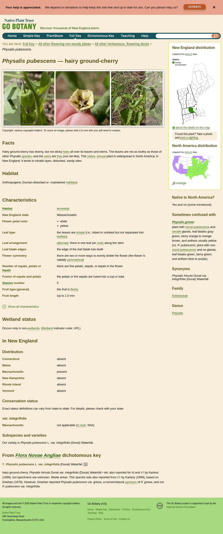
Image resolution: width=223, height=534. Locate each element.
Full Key (75, 36)
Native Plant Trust (11, 512)
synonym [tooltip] (131, 482)
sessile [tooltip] (176, 231)
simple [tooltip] (80, 232)
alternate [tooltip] (62, 243)
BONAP (188, 54)
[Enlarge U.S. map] (194, 169)
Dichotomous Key (101, 36)
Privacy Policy (94, 519)
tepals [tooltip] (6, 270)
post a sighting (189, 137)
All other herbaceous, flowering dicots (122, 44)
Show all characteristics (23, 306)
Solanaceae (180, 295)
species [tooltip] (27, 156)
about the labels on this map (193, 127)
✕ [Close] (214, 7)
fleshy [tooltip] (74, 289)
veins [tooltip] (47, 156)
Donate (194, 6)
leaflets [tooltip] (61, 236)
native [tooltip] (91, 156)
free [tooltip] (59, 156)
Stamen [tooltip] (7, 283)
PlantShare (55, 36)
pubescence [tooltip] (202, 227)
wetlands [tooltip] (33, 328)
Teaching (128, 36)
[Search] (215, 36)
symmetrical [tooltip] (75, 259)
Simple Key (31, 36)
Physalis (177, 313)
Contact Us (124, 519)
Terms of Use (110, 519)
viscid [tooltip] (189, 227)
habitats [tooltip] (71, 182)
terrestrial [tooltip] (63, 208)
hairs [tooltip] (66, 151)
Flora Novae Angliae (38, 455)
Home (12, 36)
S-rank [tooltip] (81, 425)
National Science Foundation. (181, 507)
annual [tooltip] (101, 156)
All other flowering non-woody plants (64, 44)
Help (144, 36)
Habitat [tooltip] (7, 208)
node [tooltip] (100, 243)
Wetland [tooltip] (47, 328)
